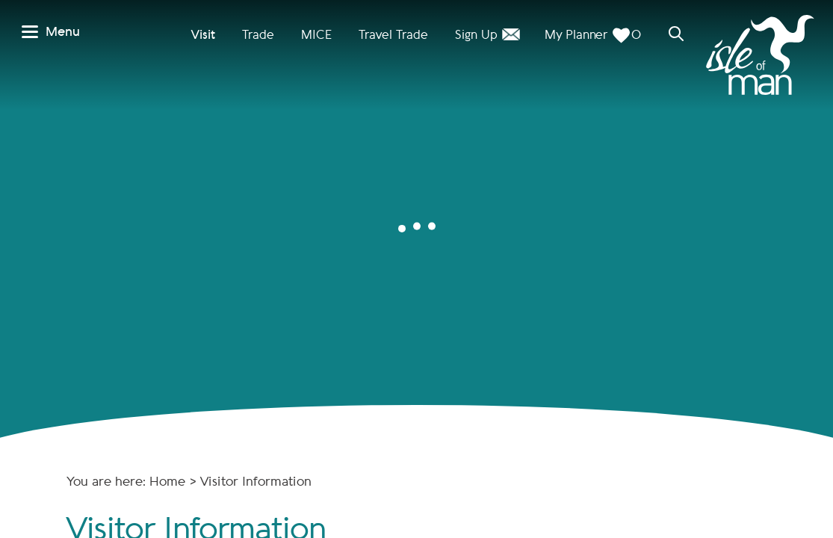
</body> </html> (416, 269)
